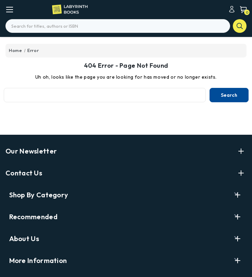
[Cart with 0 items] (242, 9)
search (240, 26)
